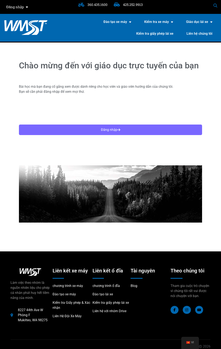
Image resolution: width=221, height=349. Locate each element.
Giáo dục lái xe (199, 22)
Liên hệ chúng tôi (199, 34)
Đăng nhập (17, 7)
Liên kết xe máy (70, 271)
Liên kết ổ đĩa (108, 271)
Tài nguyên (143, 271)
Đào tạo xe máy (117, 22)
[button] (215, 5)
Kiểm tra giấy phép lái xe (154, 34)
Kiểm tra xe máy (158, 22)
